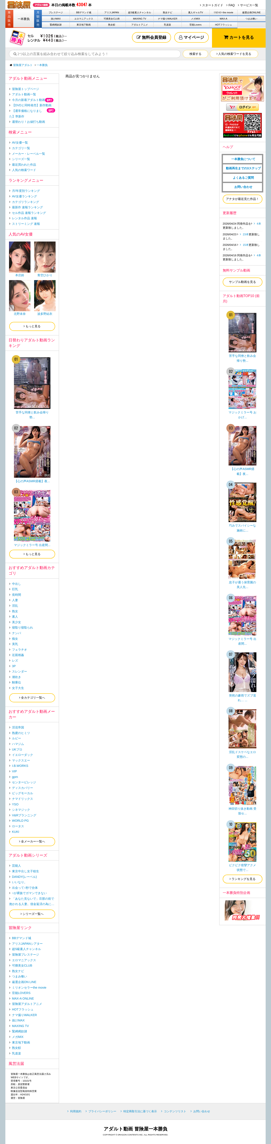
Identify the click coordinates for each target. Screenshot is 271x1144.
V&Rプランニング (24, 815)
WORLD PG (20, 820)
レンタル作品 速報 (24, 218)
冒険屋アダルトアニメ (27, 1004)
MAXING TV (139, 18)
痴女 (15, 638)
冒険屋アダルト (23, 65)
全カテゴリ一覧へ (32, 697)
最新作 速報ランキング (27, 207)
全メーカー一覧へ (32, 841)
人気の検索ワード (24, 170)
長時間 (16, 594)
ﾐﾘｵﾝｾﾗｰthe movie (223, 12)
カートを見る (239, 37)
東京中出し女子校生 (25, 871)
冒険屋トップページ (25, 89)
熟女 (15, 611)
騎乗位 (16, 682)
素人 (15, 616)
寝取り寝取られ (22, 627)
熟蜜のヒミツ (21, 733)
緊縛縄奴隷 (56, 24)
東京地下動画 (84, 24)
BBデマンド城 (83, 12)
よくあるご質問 (243, 177)
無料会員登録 (151, 37)
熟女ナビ (167, 12)
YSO (15, 804)
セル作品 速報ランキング (29, 213)
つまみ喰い (251, 18)
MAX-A (223, 18)
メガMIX (195, 18)
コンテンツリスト (175, 1111)
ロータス (18, 826)
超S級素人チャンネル (139, 12)
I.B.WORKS (20, 765)
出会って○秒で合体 (25, 887)
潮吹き (16, 677)
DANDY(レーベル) (24, 876)
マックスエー (21, 760)
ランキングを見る (243, 879)
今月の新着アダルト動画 (28, 100)
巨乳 (15, 589)
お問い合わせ (243, 187)
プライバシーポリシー (102, 1111)
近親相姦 (18, 655)
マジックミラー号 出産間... (32, 545)
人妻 (15, 600)
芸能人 (16, 865)
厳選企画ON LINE (24, 982)
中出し (16, 584)
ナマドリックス (22, 798)
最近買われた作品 (24, 164)
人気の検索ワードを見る (233, 54)
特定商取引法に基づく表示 (140, 1111)
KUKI (15, 831)
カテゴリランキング (25, 202)
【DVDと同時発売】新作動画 (31, 105)
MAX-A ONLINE (23, 998)
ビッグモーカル (22, 793)
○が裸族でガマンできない (29, 893)
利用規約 (75, 1111)
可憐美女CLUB (112, 18)
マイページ (191, 37)
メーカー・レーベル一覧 (28, 153)
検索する (195, 54)
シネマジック (21, 809)
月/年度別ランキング (26, 190)
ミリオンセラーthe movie (29, 987)
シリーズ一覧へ (32, 914)
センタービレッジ (24, 782)
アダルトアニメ (139, 24)
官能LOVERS (21, 993)
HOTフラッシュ (223, 24)
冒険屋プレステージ (25, 954)
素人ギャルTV (195, 12)
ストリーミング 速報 (26, 223)
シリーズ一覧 (21, 159)
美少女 (16, 622)
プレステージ (56, 12)
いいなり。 (19, 882)
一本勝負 (24, 19)
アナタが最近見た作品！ (242, 199)
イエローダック (22, 755)
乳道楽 (167, 24)
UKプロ (17, 749)
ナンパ (16, 633)
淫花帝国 (18, 727)
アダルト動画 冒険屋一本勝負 (135, 1129)
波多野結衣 (44, 313)
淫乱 (15, 605)
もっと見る (32, 326)
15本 (245, 244)
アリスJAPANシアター (27, 943)
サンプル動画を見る (242, 282)
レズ (15, 660)
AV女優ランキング (24, 196)
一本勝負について (243, 159)
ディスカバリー (22, 788)
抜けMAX (56, 18)
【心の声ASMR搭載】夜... (32, 481)
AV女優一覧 (20, 142)
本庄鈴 (19, 275)
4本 (259, 223)
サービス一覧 (249, 5)
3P (14, 666)
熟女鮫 (111, 24)
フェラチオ (19, 649)
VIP (14, 771)
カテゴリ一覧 (21, 148)
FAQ (232, 5)
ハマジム (18, 744)
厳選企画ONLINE (251, 12)
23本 (245, 234)
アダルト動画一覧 (24, 94)
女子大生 (18, 688)
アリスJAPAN (111, 12)
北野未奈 (20, 313)
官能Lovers (195, 24)
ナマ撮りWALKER (167, 18)
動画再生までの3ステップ (243, 168)
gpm (15, 777)
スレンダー (19, 671)
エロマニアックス (83, 18)
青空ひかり (44, 275)
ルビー (16, 738)
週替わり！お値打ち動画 (28, 121)
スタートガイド (212, 5)
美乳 (15, 644)
